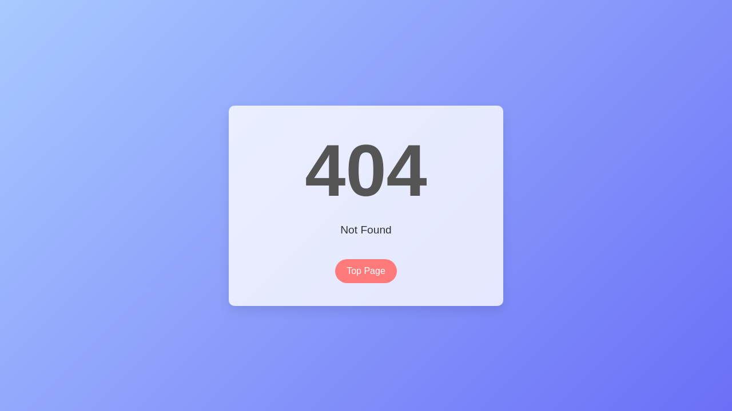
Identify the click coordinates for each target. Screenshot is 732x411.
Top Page (366, 271)
